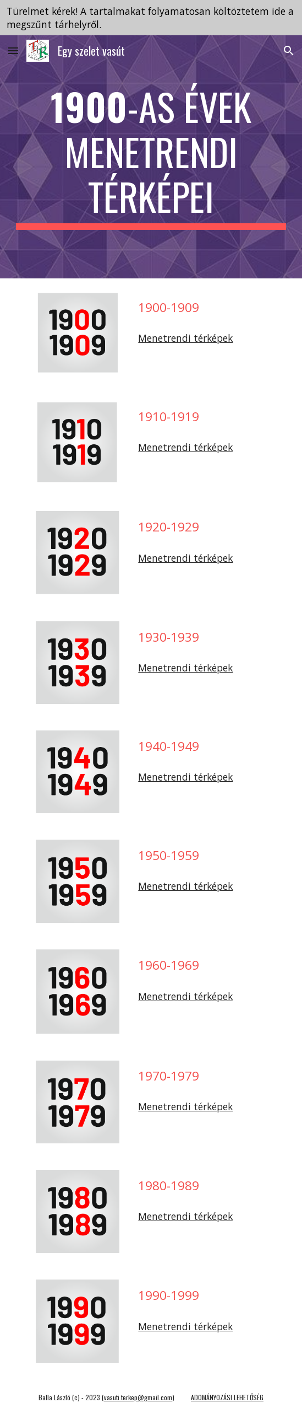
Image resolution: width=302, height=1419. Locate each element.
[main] (151, 156)
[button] (13, 50)
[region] (151, 17)
